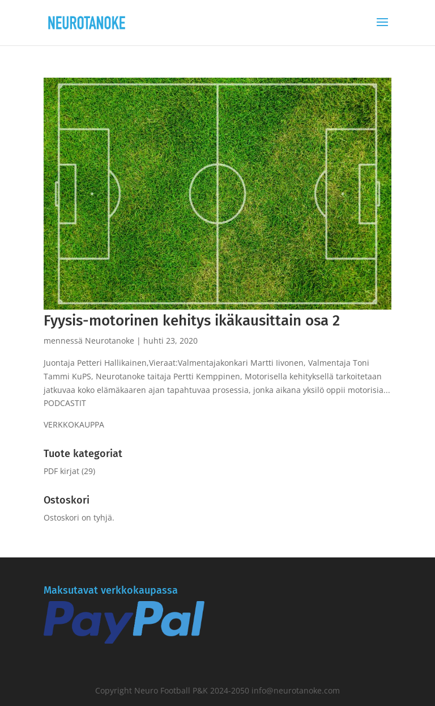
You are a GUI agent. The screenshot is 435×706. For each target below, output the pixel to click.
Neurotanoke (109, 340)
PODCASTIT (65, 403)
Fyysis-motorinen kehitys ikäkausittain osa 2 (192, 320)
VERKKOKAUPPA (74, 424)
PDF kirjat (61, 471)
